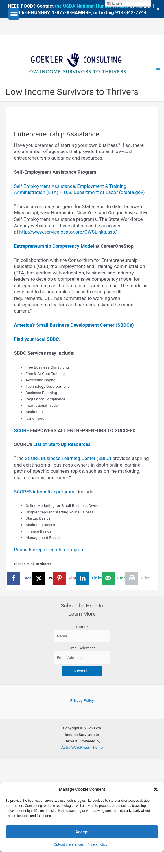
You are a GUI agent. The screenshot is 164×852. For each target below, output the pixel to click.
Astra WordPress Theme (82, 747)
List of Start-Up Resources (61, 444)
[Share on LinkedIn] (93, 578)
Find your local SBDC (36, 339)
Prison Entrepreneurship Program (49, 549)
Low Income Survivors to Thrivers (72, 91)
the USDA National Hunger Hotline (91, 6)
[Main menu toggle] (158, 68)
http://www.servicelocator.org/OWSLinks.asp (67, 232)
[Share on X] (48, 578)
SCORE (21, 430)
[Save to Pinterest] (70, 578)
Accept (82, 831)
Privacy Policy (96, 844)
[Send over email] (116, 578)
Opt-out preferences (69, 844)
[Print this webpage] (138, 578)
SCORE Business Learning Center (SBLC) (68, 458)
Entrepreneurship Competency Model (54, 246)
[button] (155, 789)
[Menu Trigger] (13, 14)
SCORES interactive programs (45, 491)
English (115, 3)
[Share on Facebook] (25, 578)
